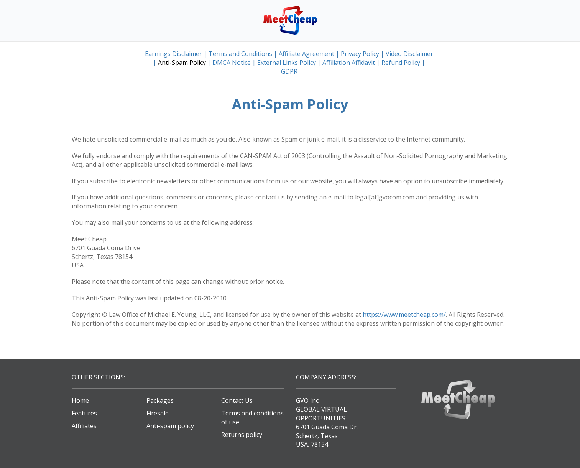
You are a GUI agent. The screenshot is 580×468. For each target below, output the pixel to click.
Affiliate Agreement (306, 53)
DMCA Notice (231, 62)
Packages (160, 400)
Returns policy (241, 434)
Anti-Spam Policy (182, 62)
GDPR (289, 71)
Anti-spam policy (170, 426)
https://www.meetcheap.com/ (404, 314)
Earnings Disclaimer (173, 53)
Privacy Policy (360, 53)
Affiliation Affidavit (348, 62)
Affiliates (84, 426)
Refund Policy (400, 62)
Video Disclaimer (409, 53)
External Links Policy (286, 62)
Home (80, 400)
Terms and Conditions (240, 53)
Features (84, 413)
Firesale (157, 413)
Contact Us (237, 400)
